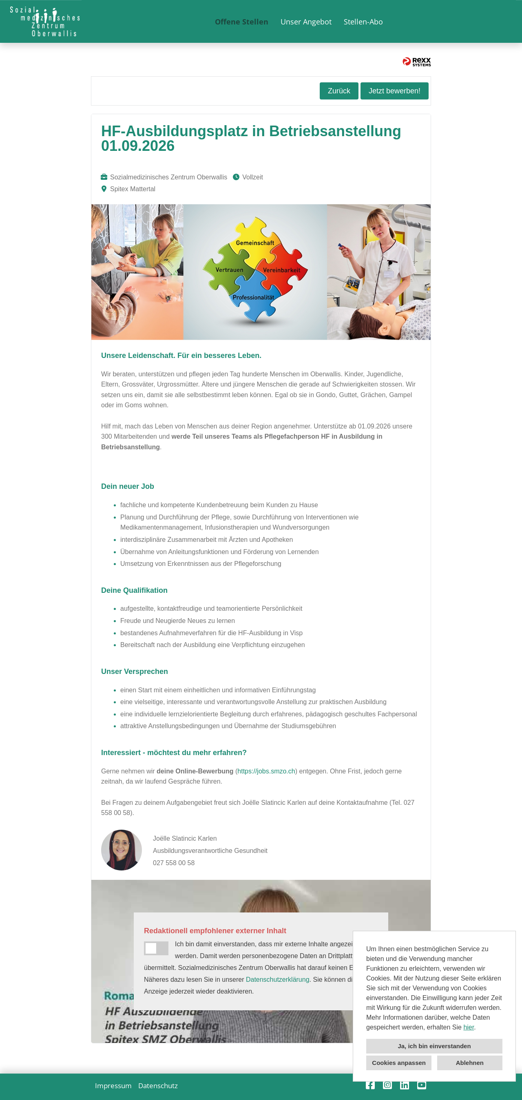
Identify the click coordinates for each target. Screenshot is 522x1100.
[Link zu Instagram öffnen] (387, 1085)
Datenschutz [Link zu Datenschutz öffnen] (158, 1085)
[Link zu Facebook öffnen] (370, 1085)
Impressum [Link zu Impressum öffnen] (113, 1085)
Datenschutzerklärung (278, 979)
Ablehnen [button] (470, 1062)
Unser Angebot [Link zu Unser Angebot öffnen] (306, 22)
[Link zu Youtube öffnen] (421, 1085)
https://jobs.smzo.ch (266, 771)
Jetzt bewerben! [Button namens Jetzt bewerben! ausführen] (394, 91)
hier (468, 1027)
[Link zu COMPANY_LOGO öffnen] (45, 21)
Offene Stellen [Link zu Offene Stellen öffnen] (241, 22)
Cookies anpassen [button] (399, 1062)
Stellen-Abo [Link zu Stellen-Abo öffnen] (363, 22)
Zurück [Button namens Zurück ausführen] (339, 91)
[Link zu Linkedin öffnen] (404, 1085)
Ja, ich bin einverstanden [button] (434, 1046)
